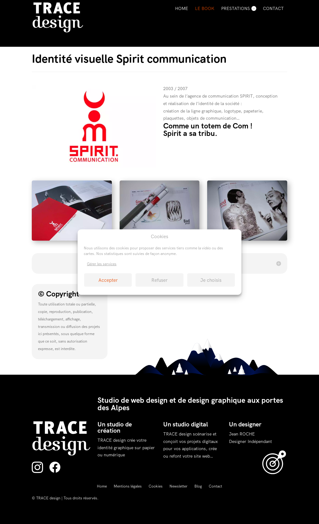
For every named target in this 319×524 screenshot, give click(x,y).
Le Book (204, 8)
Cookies (156, 486)
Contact (273, 8)
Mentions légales (128, 486)
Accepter (108, 280)
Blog (198, 486)
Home (181, 8)
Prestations (235, 8)
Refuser (159, 280)
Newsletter (178, 486)
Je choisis (210, 280)
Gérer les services (102, 264)
